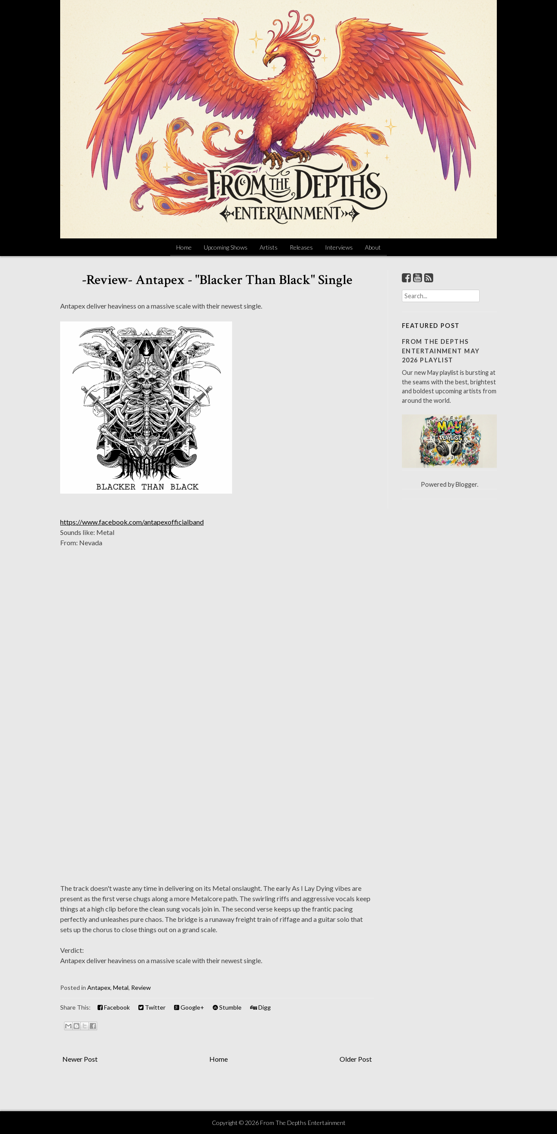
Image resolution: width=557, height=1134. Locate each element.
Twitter (151, 1007)
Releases (301, 247)
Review (141, 987)
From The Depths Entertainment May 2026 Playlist (441, 351)
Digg (260, 1007)
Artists (269, 247)
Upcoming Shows (226, 247)
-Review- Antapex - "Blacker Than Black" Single (217, 280)
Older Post (356, 1059)
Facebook (114, 1007)
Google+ (189, 1007)
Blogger (466, 484)
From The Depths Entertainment (303, 1122)
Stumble (227, 1007)
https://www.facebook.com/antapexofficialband (132, 522)
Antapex (98, 987)
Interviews (339, 247)
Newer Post (80, 1059)
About (373, 247)
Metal (121, 987)
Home (184, 247)
